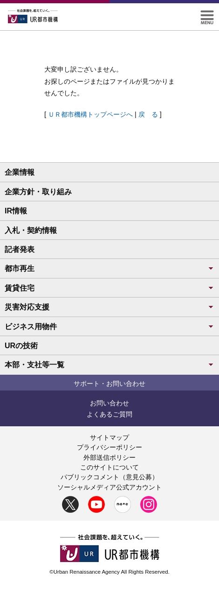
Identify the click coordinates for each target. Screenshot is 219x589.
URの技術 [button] (21, 346)
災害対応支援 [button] (109, 307)
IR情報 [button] (16, 211)
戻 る (148, 114)
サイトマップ (109, 437)
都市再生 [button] (109, 268)
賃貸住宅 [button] (109, 288)
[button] (207, 14)
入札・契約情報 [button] (31, 230)
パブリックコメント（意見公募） (109, 477)
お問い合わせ (109, 403)
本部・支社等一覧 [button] (109, 365)
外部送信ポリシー (109, 457)
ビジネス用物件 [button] (109, 327)
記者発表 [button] (19, 249)
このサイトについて (109, 467)
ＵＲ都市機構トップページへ (90, 114)
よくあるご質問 (109, 414)
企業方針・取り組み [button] (38, 192)
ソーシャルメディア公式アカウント (109, 487)
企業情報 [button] (19, 172)
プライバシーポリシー (109, 447)
